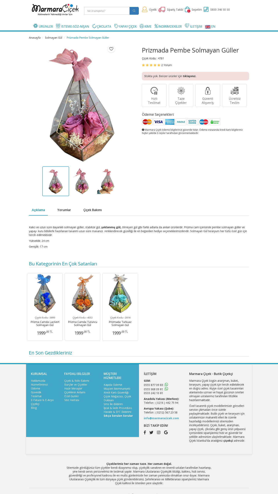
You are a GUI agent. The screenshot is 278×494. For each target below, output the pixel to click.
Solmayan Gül (53, 37)
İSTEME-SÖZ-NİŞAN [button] (72, 26)
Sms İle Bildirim (113, 404)
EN (210, 26)
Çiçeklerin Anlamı (74, 392)
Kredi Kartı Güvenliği (116, 392)
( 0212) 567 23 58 (166, 412)
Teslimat (36, 396)
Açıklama (38, 210)
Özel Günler (71, 396)
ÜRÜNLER (43, 26)
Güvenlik (36, 392)
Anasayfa (35, 37)
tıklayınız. (189, 76)
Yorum (166, 65)
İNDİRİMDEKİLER (168, 26)
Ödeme (35, 388)
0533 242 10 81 (153, 393)
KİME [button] (146, 26)
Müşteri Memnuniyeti (117, 388)
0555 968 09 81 (153, 389)
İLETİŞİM (193, 26)
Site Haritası (71, 400)
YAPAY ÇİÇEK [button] (125, 26)
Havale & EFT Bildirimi (117, 412)
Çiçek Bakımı (92, 210)
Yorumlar (64, 210)
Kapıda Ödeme (113, 385)
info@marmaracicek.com (161, 418)
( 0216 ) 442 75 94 (167, 403)
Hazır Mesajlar (73, 388)
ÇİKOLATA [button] (101, 26)
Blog (34, 408)
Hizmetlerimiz (39, 384)
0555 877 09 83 (153, 385)
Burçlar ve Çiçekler (75, 384)
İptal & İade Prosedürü (118, 408)
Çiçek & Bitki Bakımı (76, 380)
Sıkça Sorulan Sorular (118, 415)
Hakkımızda (38, 380)
